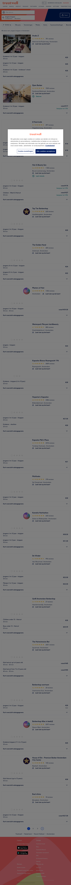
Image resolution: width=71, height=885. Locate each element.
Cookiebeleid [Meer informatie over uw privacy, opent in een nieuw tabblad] (50, 145)
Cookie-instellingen (25, 151)
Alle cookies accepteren (46, 151)
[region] (35, 142)
